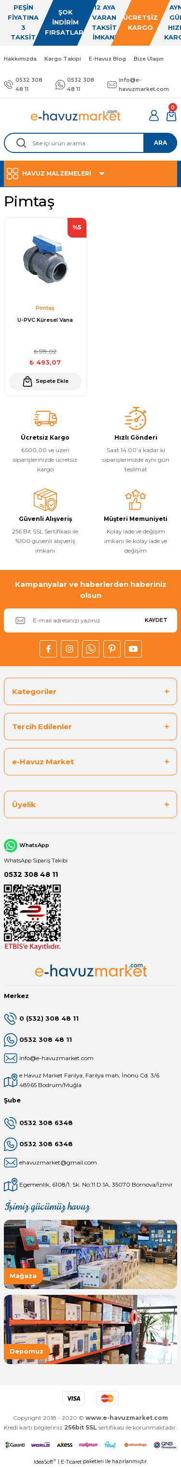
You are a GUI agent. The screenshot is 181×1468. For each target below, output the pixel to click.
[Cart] (171, 115)
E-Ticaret (71, 1462)
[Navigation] (90, 174)
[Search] (90, 143)
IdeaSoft (45, 1461)
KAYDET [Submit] (156, 620)
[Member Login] (154, 115)
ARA (160, 142)
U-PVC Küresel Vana (45, 319)
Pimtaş (45, 307)
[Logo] (76, 115)
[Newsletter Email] (90, 620)
